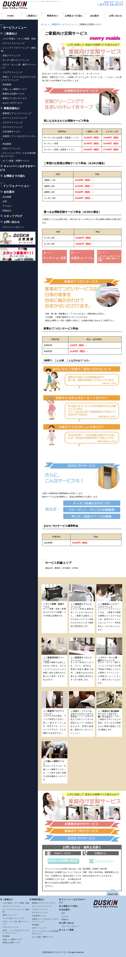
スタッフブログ (11, 216)
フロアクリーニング (12, 72)
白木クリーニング (11, 148)
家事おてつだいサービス (15, 98)
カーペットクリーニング (15, 118)
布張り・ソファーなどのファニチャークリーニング (82, 714)
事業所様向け (10, 108)
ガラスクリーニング (12, 127)
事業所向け (52, 15)
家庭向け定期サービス (14, 93)
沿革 (5, 201)
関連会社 (7, 210)
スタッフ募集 (66, 930)
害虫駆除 (7, 84)
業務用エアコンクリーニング (17, 113)
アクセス (7, 206)
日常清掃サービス (11, 131)
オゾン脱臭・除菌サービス (16, 160)
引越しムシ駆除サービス (15, 89)
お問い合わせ (115, 15)
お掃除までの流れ (73, 15)
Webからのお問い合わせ (63, 860)
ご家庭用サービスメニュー (62, 24)
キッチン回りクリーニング (16, 60)
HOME (10, 15)
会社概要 (7, 197)
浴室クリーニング (11, 55)
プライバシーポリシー (14, 227)
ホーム (44, 24)
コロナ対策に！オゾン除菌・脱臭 (19, 38)
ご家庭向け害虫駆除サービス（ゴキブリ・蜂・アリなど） (108, 714)
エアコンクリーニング (14, 43)
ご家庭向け (31, 15)
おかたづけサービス (12, 103)
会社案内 (94, 15)
